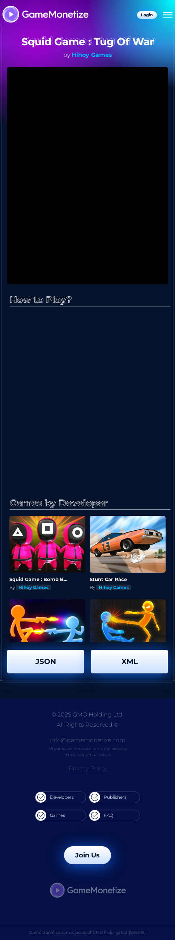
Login (147, 14)
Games (50, 815)
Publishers (108, 797)
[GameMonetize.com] (45, 15)
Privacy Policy (88, 768)
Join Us (87, 855)
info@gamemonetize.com (87, 740)
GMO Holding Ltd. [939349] (119, 932)
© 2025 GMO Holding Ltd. (87, 714)
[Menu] (167, 15)
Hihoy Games (92, 54)
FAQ (101, 815)
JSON (45, 661)
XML (129, 661)
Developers (54, 797)
